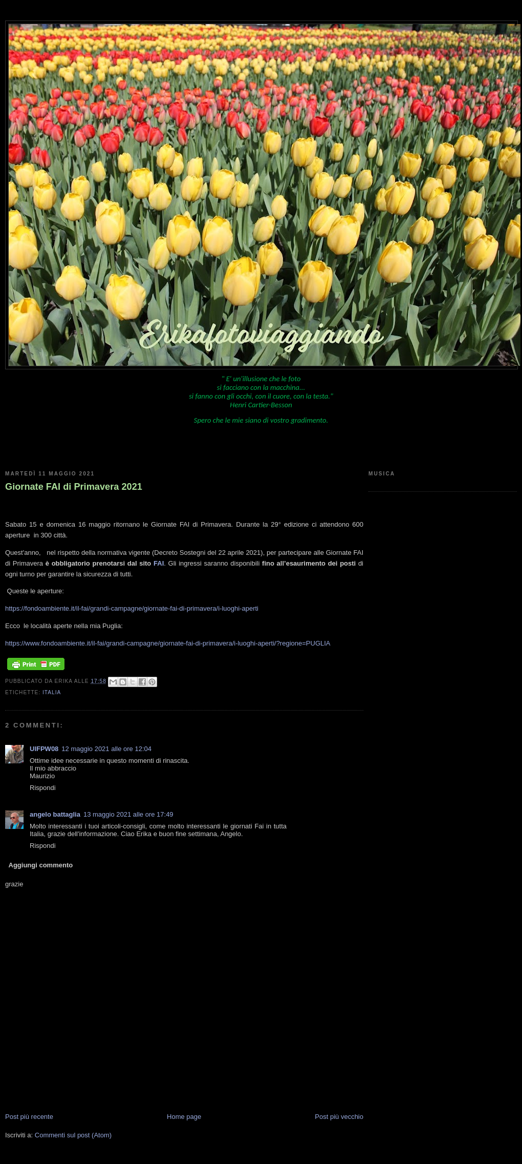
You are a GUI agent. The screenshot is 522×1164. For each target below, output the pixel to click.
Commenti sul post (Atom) (73, 1135)
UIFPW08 (44, 749)
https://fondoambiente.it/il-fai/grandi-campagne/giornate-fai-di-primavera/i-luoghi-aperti (131, 608)
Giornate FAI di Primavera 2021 (73, 487)
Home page (184, 1116)
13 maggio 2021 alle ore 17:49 (128, 814)
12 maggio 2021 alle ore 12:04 (106, 749)
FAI (159, 563)
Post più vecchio (339, 1116)
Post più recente (29, 1116)
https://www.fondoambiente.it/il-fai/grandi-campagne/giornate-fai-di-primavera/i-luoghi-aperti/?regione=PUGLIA (168, 643)
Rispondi (43, 788)
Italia (51, 692)
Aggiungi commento (41, 865)
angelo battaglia (55, 814)
